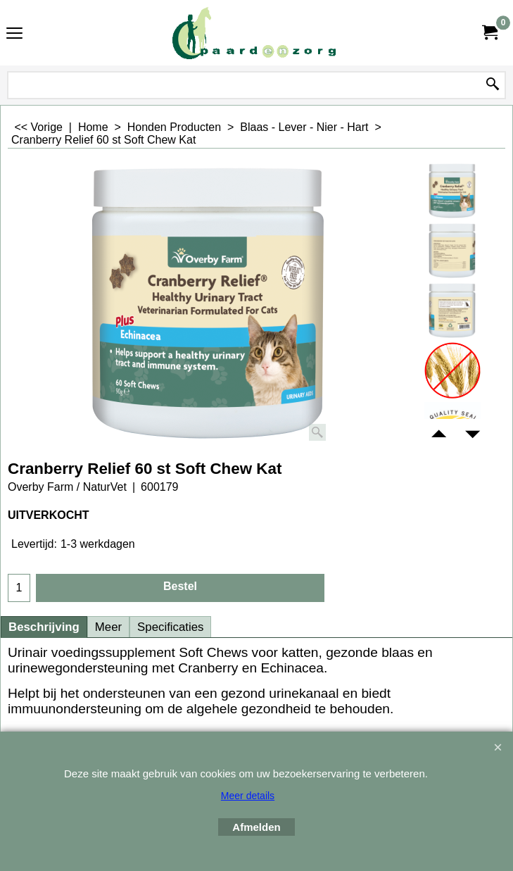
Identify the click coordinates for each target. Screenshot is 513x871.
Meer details (247, 795)
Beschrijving (44, 627)
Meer (108, 627)
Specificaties (170, 627)
